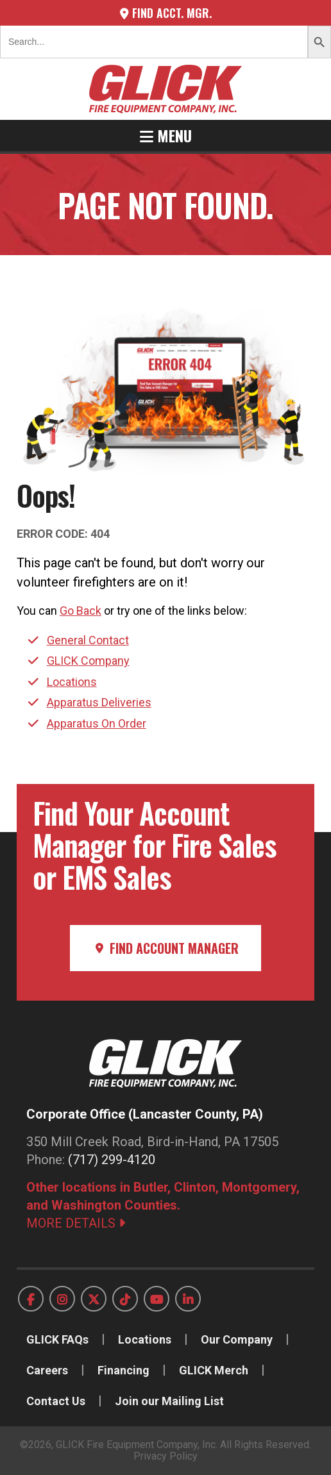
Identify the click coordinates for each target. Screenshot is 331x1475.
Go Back (80, 610)
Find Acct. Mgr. (166, 12)
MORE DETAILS (75, 1223)
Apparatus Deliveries (99, 702)
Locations (72, 681)
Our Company (237, 1339)
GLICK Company (88, 660)
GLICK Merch (213, 1370)
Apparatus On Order (96, 723)
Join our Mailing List (169, 1401)
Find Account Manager (165, 948)
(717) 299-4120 (111, 1159)
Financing (123, 1370)
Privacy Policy (165, 1456)
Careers (47, 1370)
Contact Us (55, 1401)
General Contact (88, 640)
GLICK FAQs (57, 1339)
